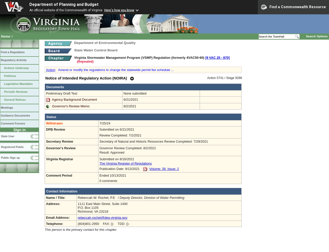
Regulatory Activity (14, 60)
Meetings (7, 107)
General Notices (15, 99)
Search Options (317, 36)
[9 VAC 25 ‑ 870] (217, 58)
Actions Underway (16, 68)
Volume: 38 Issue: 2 (164, 169)
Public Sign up (10, 157)
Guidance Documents (15, 115)
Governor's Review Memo (71, 106)
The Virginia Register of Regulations (125, 163)
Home (5, 36)
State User (7, 136)
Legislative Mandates (18, 83)
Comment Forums (13, 123)
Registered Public (12, 146)
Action (50, 70)
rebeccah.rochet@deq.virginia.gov (102, 218)
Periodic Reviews (16, 91)
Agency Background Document (74, 99)
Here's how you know (119, 10)
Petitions (10, 75)
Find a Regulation (13, 52)
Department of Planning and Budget (63, 4)
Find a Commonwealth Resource (293, 7)
